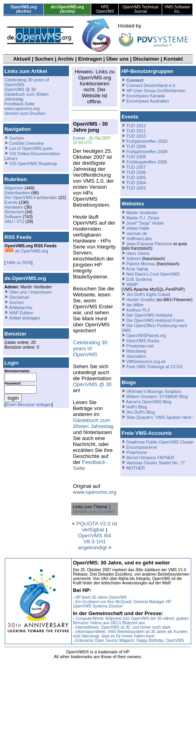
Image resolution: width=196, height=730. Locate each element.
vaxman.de (136, 233)
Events (11, 202)
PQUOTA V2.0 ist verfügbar (97, 527)
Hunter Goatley (140, 299)
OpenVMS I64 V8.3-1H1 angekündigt (94, 541)
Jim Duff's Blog (140, 412)
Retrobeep (136, 351)
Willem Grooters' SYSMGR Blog (157, 396)
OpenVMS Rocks (142, 340)
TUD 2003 (136, 187)
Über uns (117, 59)
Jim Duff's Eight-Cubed (148, 294)
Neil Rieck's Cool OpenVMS (153, 274)
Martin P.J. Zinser (142, 217)
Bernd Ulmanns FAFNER (150, 457)
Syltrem (133, 258)
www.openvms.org (21, 108)
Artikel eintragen (24, 318)
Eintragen (90, 59)
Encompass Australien (147, 101)
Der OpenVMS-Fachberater (30, 197)
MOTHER (135, 468)
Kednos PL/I (138, 310)
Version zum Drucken (24, 113)
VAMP (132, 284)
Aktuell (21, 59)
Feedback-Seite (19, 103)
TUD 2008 (136, 156)
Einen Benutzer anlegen (29, 404)
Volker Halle (137, 228)
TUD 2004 (136, 182)
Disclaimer (146, 59)
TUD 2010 (136, 136)
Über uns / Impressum (30, 292)
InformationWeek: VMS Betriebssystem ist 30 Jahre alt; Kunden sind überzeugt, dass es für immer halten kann (130, 633)
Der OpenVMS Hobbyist (149, 315)
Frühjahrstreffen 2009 (146, 151)
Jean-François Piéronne (149, 243)
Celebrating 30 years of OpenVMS (90, 348)
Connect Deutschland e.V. (151, 85)
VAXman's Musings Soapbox (154, 391)
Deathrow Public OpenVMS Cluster (160, 442)
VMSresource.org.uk (146, 361)
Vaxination (136, 356)
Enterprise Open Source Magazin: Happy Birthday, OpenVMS (129, 640)
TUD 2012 (136, 125)
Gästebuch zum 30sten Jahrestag (93, 423)
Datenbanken (17, 192)
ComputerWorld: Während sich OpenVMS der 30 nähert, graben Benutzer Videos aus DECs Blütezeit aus (131, 620)
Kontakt (173, 59)
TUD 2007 (136, 167)
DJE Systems (139, 279)
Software (13, 216)
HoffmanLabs (139, 238)
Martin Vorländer (142, 212)
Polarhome (136, 452)
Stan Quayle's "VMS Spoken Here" (159, 417)
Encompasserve (141, 447)
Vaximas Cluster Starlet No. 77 (155, 462)
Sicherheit (14, 211)
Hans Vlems (137, 253)
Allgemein (14, 187)
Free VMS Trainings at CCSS (154, 366)
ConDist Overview (26, 143)
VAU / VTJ (14, 221)
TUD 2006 (136, 172)
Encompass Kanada (145, 95)
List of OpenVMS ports (31, 148)
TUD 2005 (136, 177)
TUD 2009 (136, 146)
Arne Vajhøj (137, 268)
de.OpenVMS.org (26, 251)
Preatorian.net (139, 345)
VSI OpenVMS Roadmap (33, 163)
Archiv (66, 59)
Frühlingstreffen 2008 (146, 162)
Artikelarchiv (20, 307)
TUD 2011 (136, 130)
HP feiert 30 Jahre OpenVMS (101, 597)
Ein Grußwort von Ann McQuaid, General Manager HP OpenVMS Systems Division (122, 604)
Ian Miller (135, 304)
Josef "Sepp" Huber (145, 223)
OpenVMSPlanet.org (146, 335)
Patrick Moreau (140, 263)
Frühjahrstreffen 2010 (146, 141)
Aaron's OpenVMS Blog (148, 401)
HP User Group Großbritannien (156, 90)
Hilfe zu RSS (18, 262)
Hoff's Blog (136, 406)
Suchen (44, 59)
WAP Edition (21, 312)
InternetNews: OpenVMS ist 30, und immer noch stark (123, 627)
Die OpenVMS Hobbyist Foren (155, 320)
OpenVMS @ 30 (20, 89)
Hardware (13, 207)
